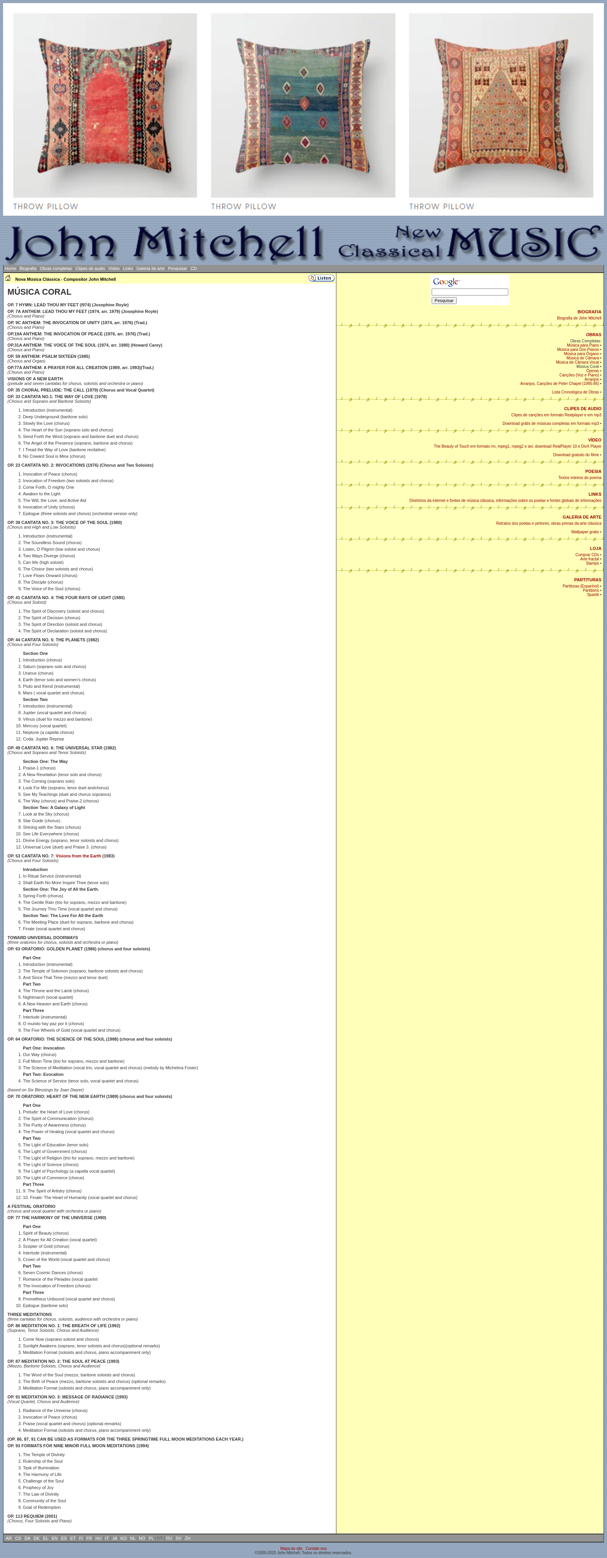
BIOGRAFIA (590, 311)
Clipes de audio (90, 268)
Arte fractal (589, 559)
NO (142, 1538)
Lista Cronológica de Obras (575, 392)
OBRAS (594, 334)
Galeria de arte (151, 268)
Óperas (592, 371)
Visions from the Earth (78, 856)
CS (18, 1538)
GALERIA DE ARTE (582, 517)
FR (89, 1538)
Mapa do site (291, 1548)
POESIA (593, 471)
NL (132, 1538)
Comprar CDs (587, 555)
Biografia (28, 268)
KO (123, 1538)
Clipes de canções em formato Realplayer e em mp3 (556, 415)
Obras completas (56, 268)
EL (45, 1538)
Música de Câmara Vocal (577, 362)
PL (151, 1538)
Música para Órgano (581, 354)
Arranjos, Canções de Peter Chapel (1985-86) (559, 383)
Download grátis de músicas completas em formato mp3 (550, 423)
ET (72, 1538)
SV (179, 1538)
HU (99, 1538)
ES (64, 1538)
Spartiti (593, 595)
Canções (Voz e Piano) (579, 375)
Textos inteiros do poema (579, 478)
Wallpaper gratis (585, 532)
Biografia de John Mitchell (579, 318)
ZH (188, 1538)
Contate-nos (316, 1548)
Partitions (591, 590)
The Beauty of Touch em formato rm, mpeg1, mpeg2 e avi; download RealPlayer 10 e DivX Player (518, 446)
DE (36, 1538)
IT (107, 1538)
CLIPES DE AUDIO (582, 408)
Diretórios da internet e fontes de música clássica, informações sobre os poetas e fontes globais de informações (506, 500)
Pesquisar (177, 268)
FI (81, 1538)
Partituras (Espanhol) (580, 586)
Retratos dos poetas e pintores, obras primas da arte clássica (549, 523)
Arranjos (592, 379)
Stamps (592, 563)
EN (54, 1538)
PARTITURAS (588, 579)
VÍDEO (594, 440)
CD (193, 268)
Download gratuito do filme (576, 455)
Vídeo (114, 268)
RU (169, 1538)
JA (114, 1538)
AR (9, 1538)
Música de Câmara (582, 358)
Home (9, 268)
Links (128, 268)
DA (27, 1538)
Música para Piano (583, 345)
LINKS (595, 494)
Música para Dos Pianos (578, 349)
